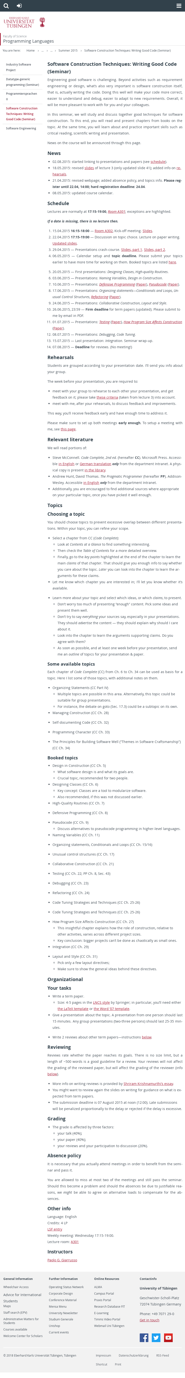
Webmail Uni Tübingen (109, 1331)
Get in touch (149, 1325)
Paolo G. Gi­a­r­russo (62, 1265)
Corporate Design (61, 1299)
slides (89, 173)
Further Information (63, 1284)
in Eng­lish (66, 469)
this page (68, 434)
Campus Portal (104, 1299)
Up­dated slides (65, 249)
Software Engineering (21, 134)
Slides (147, 236)
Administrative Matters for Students (21, 1326)
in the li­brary (95, 475)
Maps (7, 1312)
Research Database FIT (109, 1312)
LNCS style (101, 1008)
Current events (59, 1338)
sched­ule (158, 167)
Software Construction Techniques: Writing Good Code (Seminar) (46, 56)
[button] (6, 6)
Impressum (103, 1361)
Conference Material (63, 1306)
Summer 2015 (86, 50)
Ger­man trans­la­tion (95, 469)
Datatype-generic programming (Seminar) (22, 87)
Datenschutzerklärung (134, 1361)
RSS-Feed (162, 1361)
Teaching (64, 50)
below (146, 1042)
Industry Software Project (18, 73)
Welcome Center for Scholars (23, 1341)
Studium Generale (61, 1325)
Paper (141, 290)
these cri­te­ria (107, 403)
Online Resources (106, 1284)
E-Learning (101, 1318)
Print (118, 1370)
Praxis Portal (102, 1306)
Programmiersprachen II (21, 102)
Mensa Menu (57, 1312)
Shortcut (101, 1370)
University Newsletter (63, 1318)
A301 (75, 1247)
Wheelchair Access (16, 1293)
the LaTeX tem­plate (73, 1014)
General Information (18, 1284)
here (172, 267)
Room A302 (104, 236)
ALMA (98, 1293)
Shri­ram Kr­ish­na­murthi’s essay (148, 1089)
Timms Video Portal (107, 1325)
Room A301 (116, 217)
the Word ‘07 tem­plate (111, 1014)
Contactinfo (148, 1284)
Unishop (54, 1331)
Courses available (15, 1335)
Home (30, 50)
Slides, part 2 (154, 255)
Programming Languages (28, 41)
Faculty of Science (15, 36)
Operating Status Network (66, 1293)
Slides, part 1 (131, 255)
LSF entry (54, 1234)
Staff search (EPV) (15, 1318)
